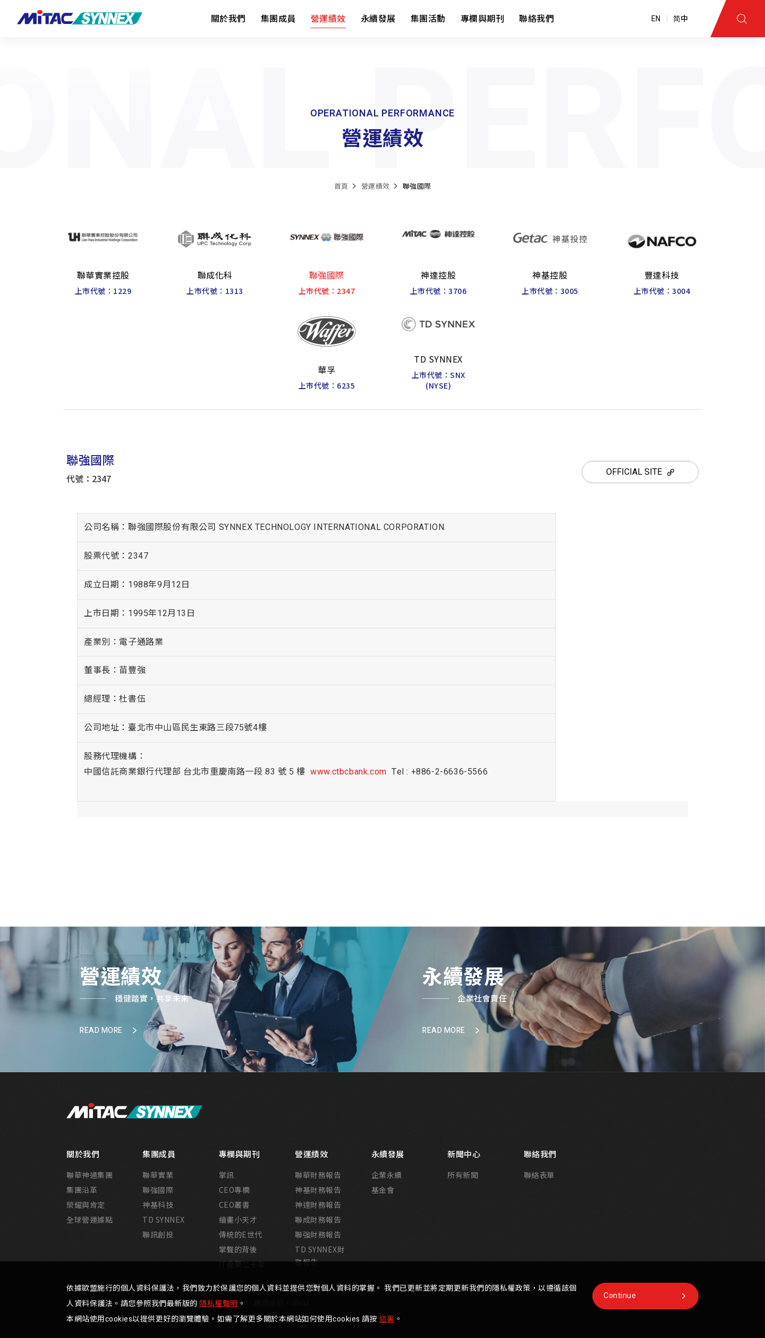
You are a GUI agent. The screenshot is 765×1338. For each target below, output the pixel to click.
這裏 (387, 1319)
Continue (620, 1295)
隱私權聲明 (218, 1303)
